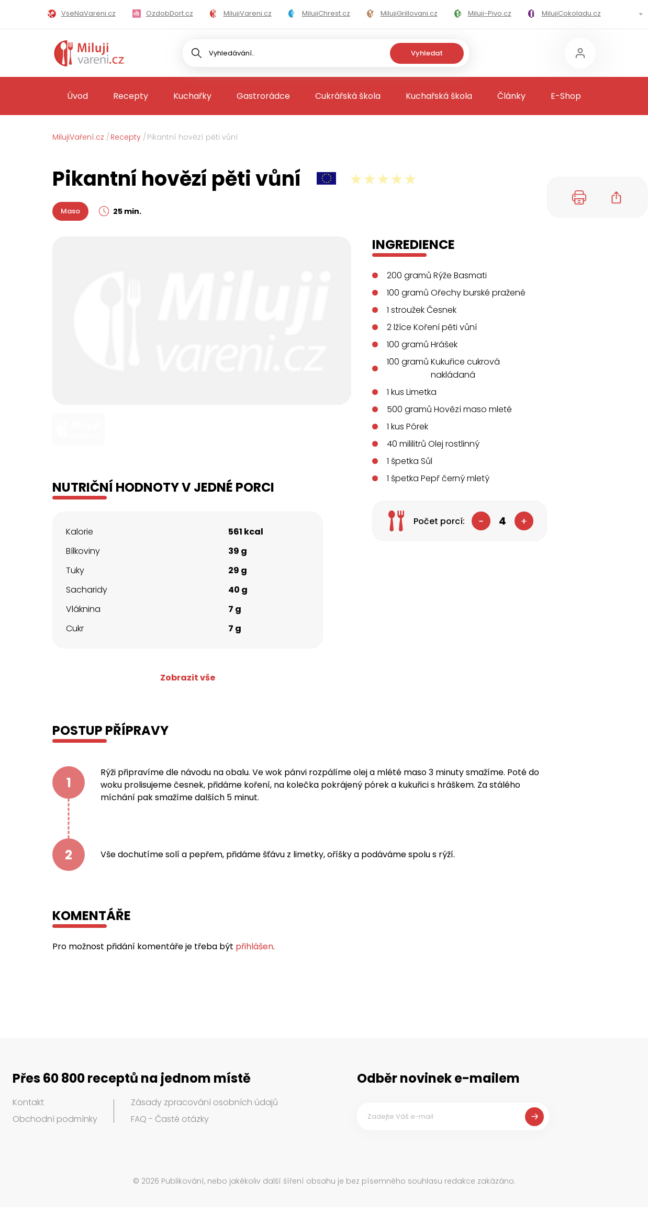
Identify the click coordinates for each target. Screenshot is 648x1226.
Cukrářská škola (348, 96)
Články (511, 96)
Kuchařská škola (439, 96)
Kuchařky (192, 96)
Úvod (77, 96)
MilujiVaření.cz (78, 137)
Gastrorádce (263, 96)
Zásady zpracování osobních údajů (204, 1102)
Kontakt (28, 1102)
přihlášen (254, 946)
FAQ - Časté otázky (170, 1119)
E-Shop (566, 96)
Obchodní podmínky (55, 1119)
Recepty (130, 96)
